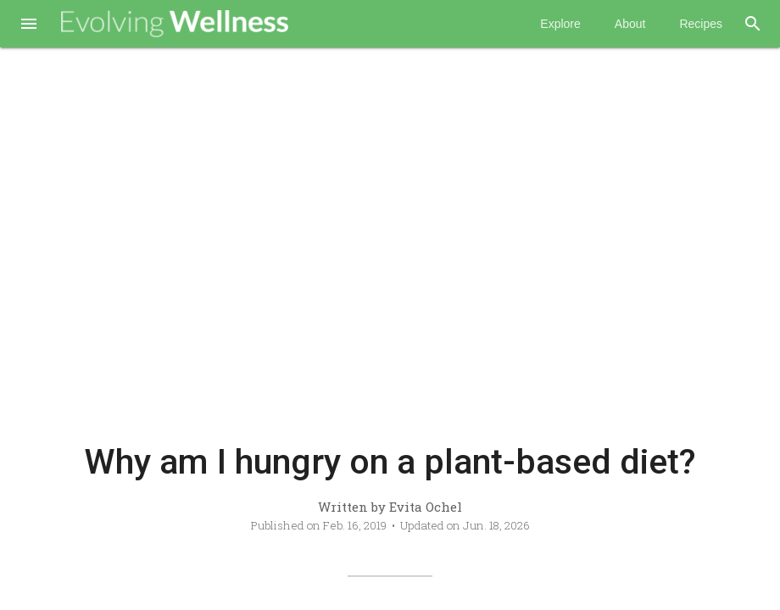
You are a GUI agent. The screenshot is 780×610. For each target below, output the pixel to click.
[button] (28, 25)
